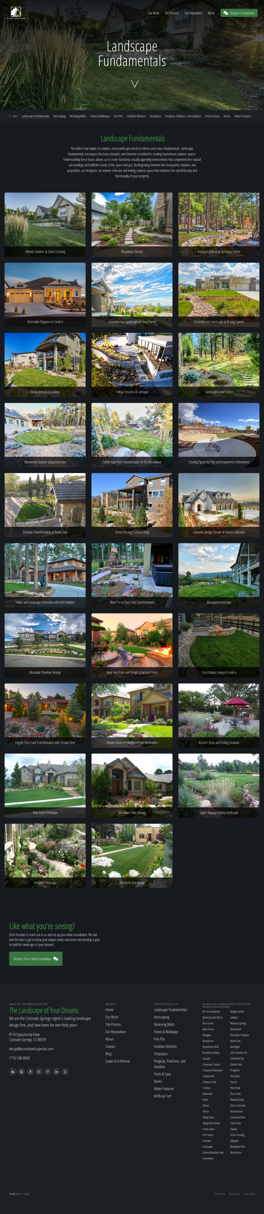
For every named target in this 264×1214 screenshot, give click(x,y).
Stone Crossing (237, 1135)
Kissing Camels (237, 1011)
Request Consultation (239, 12)
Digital (27, 1194)
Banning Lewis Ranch (213, 1017)
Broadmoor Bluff (211, 1047)
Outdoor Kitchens (136, 116)
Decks (227, 116)
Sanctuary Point (237, 1117)
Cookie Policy (249, 1194)
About (211, 12)
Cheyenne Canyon (211, 1064)
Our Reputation (193, 12)
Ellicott (206, 1105)
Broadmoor (208, 1041)
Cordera (206, 1088)
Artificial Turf (162, 1096)
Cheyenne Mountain (213, 1070)
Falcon (206, 1111)
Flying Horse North (211, 1123)
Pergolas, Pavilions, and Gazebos (183, 116)
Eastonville (208, 1094)
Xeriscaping (60, 116)
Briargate (207, 1035)
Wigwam (234, 1141)
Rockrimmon (236, 1111)
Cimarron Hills (209, 1082)
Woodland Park (237, 1147)
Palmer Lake (236, 1064)
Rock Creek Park (238, 1105)
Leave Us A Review (117, 1061)
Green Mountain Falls (213, 1152)
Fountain (207, 1141)
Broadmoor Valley (211, 1053)
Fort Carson (208, 1135)
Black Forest (208, 1029)
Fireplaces (155, 116)
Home (109, 1009)
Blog (108, 1053)
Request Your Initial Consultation (36, 958)
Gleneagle (208, 1147)
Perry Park (235, 1076)
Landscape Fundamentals (35, 116)
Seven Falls (235, 1123)
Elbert (205, 1100)
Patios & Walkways (100, 116)
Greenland (208, 1158)
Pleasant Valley (237, 1100)
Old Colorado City (238, 1053)
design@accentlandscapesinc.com (31, 1048)
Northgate (235, 1047)
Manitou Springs (238, 1023)
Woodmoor (235, 1152)
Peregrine (235, 1070)
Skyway (233, 1129)
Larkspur (234, 1017)
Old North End (237, 1058)
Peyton (233, 1082)
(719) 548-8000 (19, 1057)
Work (13, 116)
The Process (172, 12)
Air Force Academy (211, 1011)
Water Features (242, 116)
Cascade (206, 1058)
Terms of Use (219, 1194)
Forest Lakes (208, 1129)
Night (17, 1194)
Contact (110, 1046)
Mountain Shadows (239, 1035)
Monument (235, 1029)
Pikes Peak (235, 1088)
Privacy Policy (234, 1194)
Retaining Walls (78, 116)
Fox (22, 1194)
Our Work (153, 12)
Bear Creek (208, 1023)
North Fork (235, 1041)
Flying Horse (208, 1117)
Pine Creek (235, 1094)
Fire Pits (118, 116)
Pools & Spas (213, 116)
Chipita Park (208, 1076)
